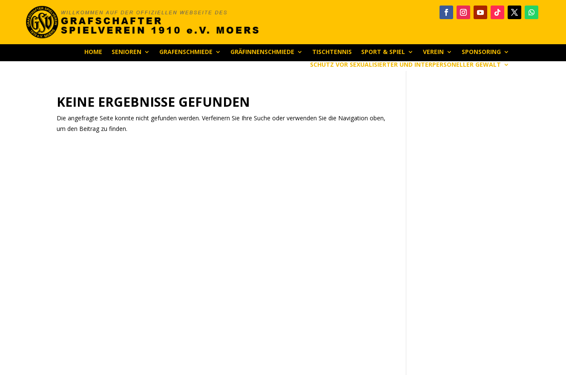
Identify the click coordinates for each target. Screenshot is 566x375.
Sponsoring (481, 52)
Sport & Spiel (383, 52)
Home (93, 52)
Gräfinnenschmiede (262, 52)
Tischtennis (332, 52)
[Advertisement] (462, 223)
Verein (433, 52)
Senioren (126, 52)
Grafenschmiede (186, 52)
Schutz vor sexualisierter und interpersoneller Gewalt (405, 65)
